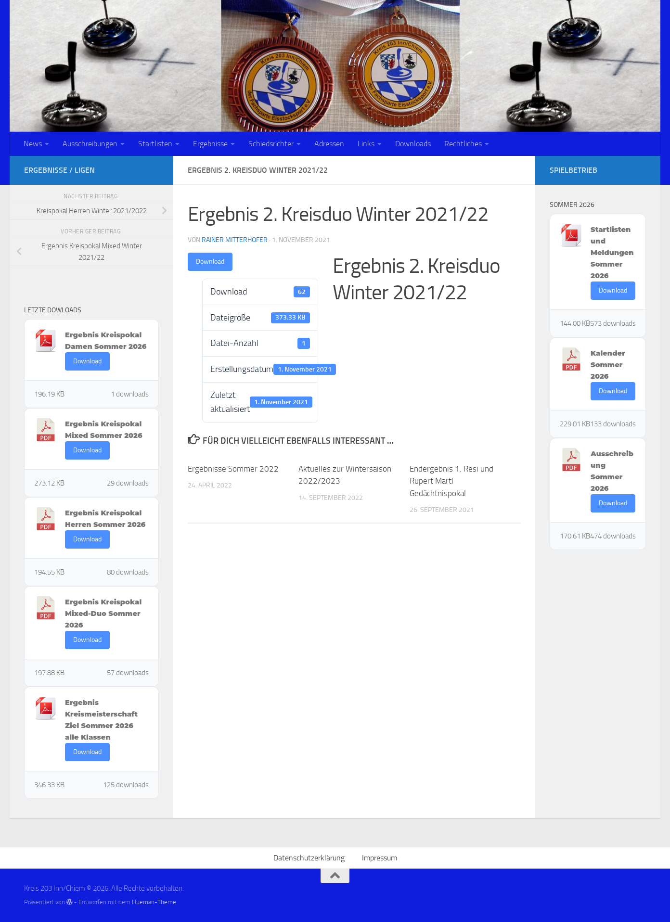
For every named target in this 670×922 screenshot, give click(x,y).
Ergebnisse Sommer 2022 (233, 469)
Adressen (329, 143)
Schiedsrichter (271, 143)
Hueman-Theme (154, 902)
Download (210, 261)
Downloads (413, 143)
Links (366, 143)
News (33, 143)
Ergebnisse (210, 143)
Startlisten (155, 143)
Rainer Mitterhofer (235, 240)
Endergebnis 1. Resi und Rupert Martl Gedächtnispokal (451, 481)
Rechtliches (463, 143)
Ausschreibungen (90, 143)
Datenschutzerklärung (309, 857)
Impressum (379, 857)
